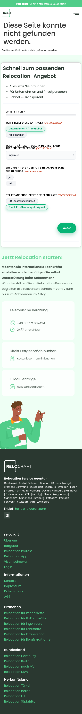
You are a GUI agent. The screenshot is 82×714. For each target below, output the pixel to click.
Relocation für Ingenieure (23, 623)
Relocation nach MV (19, 666)
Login (8, 567)
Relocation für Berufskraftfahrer (28, 639)
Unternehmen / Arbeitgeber (25, 128)
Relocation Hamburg (20, 656)
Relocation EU (14, 696)
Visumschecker (15, 561)
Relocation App (15, 556)
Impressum (12, 586)
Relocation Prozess (18, 551)
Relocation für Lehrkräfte (22, 629)
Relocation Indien (17, 691)
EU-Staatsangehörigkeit (22, 201)
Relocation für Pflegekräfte (24, 613)
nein (11, 183)
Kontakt (10, 581)
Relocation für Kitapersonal (24, 634)
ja (10, 177)
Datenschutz (13, 591)
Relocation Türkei (17, 685)
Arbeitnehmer (16, 134)
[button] (76, 13)
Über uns (11, 540)
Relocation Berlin (16, 661)
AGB (7, 596)
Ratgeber (11, 546)
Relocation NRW (16, 672)
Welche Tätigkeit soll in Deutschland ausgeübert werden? (33, 147)
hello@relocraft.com (30, 509)
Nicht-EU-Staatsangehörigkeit (27, 207)
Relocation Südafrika (20, 701)
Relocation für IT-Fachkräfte (25, 618)
